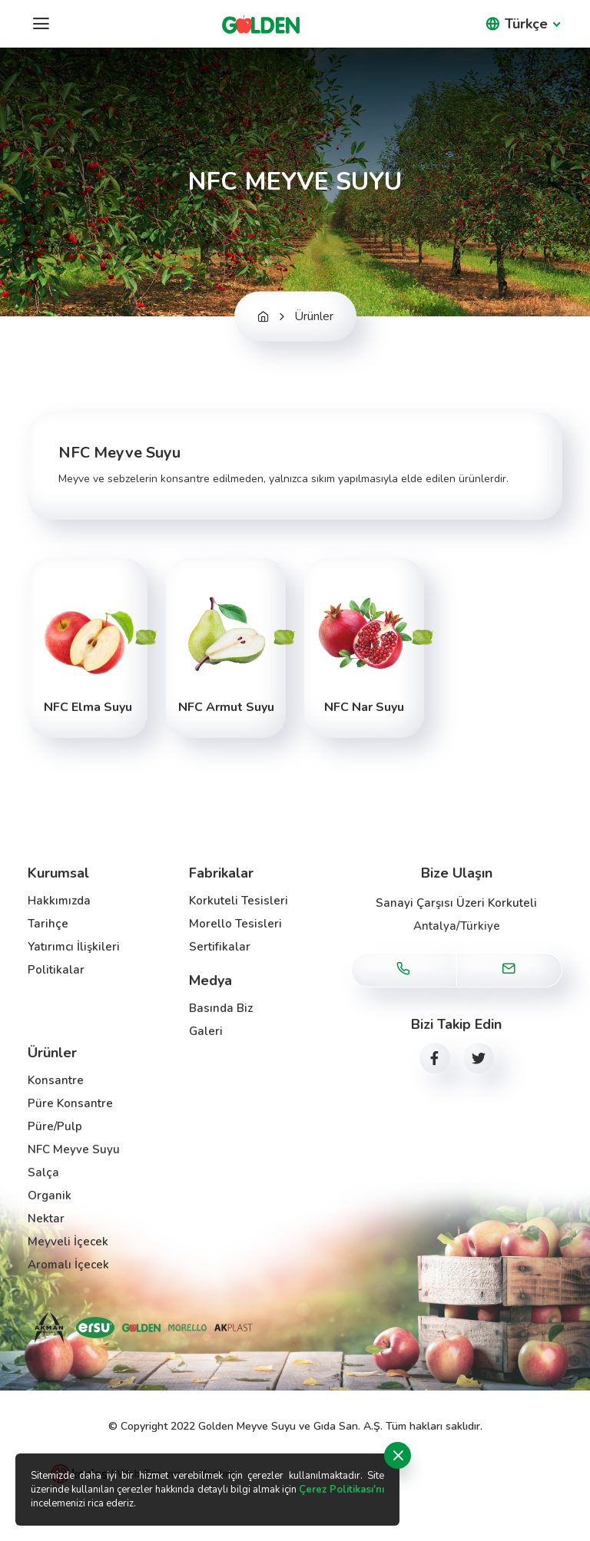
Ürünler (313, 316)
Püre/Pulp (55, 1126)
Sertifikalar (219, 946)
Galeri (206, 1031)
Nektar (46, 1218)
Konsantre (56, 1080)
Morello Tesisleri (235, 923)
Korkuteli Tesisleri (238, 900)
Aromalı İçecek (68, 1264)
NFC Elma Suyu (88, 707)
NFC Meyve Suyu (74, 1149)
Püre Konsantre (70, 1103)
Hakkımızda (59, 900)
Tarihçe (48, 923)
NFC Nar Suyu (364, 707)
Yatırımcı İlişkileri (74, 946)
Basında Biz (221, 1008)
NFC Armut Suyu (226, 707)
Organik (49, 1195)
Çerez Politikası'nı (341, 1489)
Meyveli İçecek (68, 1241)
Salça (43, 1172)
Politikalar (56, 969)
